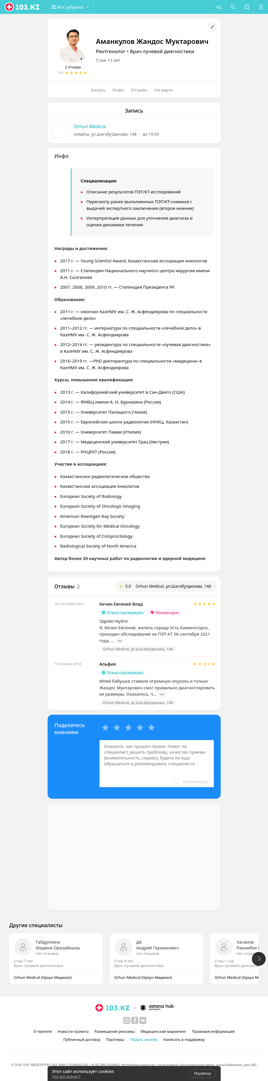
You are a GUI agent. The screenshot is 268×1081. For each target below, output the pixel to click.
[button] (72, 7)
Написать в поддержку (184, 1039)
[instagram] (126, 1020)
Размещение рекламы (114, 1031)
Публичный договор (81, 1039)
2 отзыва (73, 67)
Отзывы (139, 90)
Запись (98, 90)
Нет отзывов (47, 953)
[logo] (22, 7)
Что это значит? (66, 1076)
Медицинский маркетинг (163, 1031)
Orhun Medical (90, 126)
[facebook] (134, 1020)
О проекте (42, 1031)
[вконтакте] (142, 1020)
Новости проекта (73, 1031)
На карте (163, 90)
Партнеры (115, 1039)
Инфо (118, 90)
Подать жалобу (144, 1039)
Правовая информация (213, 1031)
